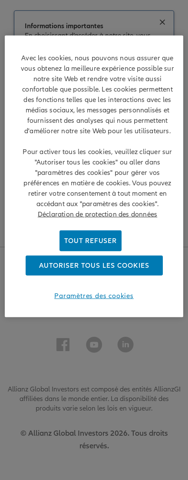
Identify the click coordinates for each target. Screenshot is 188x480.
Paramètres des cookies (94, 296)
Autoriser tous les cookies (94, 265)
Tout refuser (90, 241)
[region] (94, 176)
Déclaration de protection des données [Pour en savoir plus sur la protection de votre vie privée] (97, 214)
